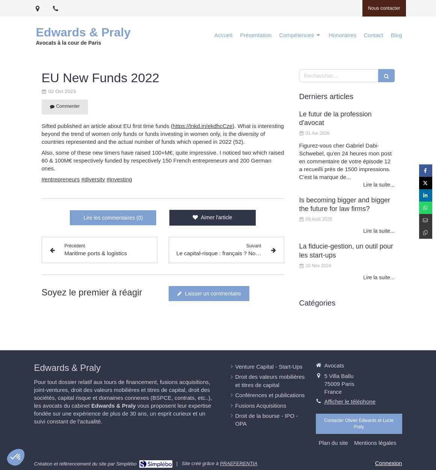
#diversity (93, 179)
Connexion (388, 463)
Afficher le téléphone (350, 401)
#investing (119, 179)
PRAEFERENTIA (239, 463)
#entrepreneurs (61, 179)
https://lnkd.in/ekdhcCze (202, 126)
